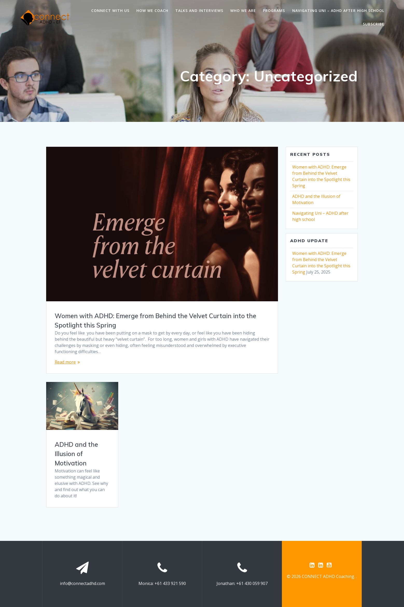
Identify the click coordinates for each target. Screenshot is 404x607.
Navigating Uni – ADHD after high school (338, 10)
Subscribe (373, 24)
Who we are (243, 10)
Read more (65, 362)
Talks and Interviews (199, 10)
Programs (274, 10)
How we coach (152, 10)
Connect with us (110, 10)
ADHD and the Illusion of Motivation (76, 454)
